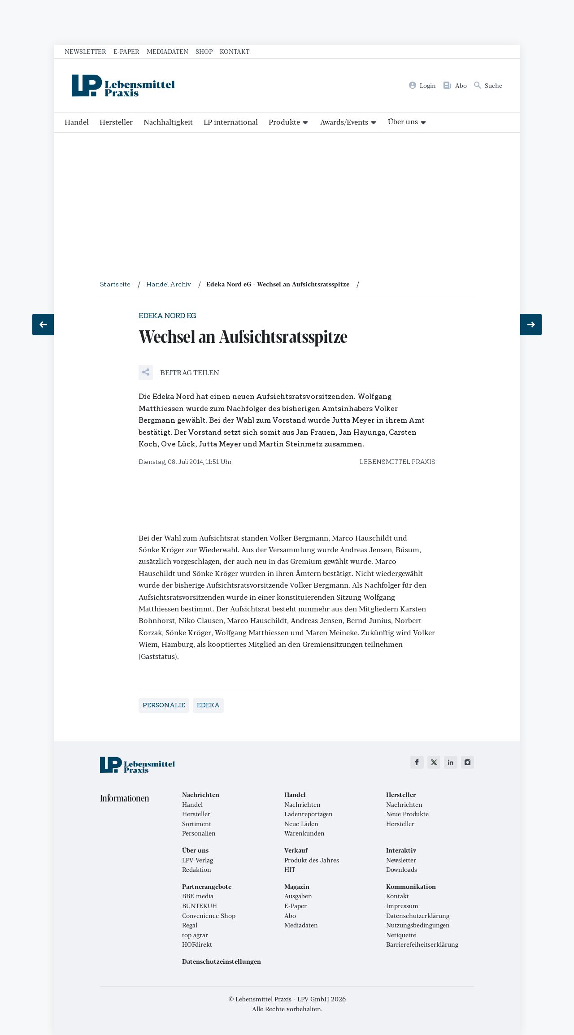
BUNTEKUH (199, 906)
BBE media (197, 896)
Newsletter (85, 51)
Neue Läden (301, 824)
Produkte (284, 122)
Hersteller (116, 122)
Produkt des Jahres (311, 860)
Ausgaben (298, 896)
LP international (231, 122)
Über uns (403, 121)
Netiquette (401, 935)
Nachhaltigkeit (168, 122)
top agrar (195, 935)
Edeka (208, 705)
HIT (289, 869)
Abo (290, 916)
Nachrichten (302, 804)
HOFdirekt (197, 944)
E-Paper (126, 51)
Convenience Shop (208, 916)
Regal (189, 925)
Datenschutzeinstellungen (221, 961)
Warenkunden (304, 833)
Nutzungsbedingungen (418, 925)
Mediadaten (167, 51)
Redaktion (196, 869)
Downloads (401, 869)
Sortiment (196, 824)
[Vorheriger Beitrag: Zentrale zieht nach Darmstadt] (43, 324)
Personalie (164, 705)
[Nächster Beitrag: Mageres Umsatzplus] (531, 324)
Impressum (402, 906)
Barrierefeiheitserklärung (422, 944)
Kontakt (234, 51)
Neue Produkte (407, 814)
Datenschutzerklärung (417, 916)
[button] (178, 372)
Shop (204, 51)
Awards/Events (344, 122)
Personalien (199, 833)
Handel (77, 122)
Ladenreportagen (308, 814)
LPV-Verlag (197, 860)
